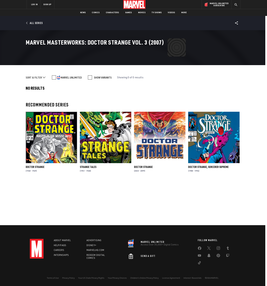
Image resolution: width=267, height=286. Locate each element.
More (184, 12)
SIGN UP (47, 4)
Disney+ (91, 245)
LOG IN (34, 4)
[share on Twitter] (209, 249)
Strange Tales (88, 208)
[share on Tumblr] (227, 249)
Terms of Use (53, 278)
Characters (112, 12)
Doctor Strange (35, 208)
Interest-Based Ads (193, 278)
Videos (171, 12)
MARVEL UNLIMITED (71, 119)
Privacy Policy (68, 278)
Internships (61, 255)
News (83, 12)
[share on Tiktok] (199, 263)
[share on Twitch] (227, 256)
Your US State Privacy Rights (91, 278)
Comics (96, 12)
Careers (59, 250)
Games (128, 12)
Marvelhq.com (95, 250)
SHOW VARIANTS (103, 119)
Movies (141, 12)
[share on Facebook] (199, 249)
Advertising (94, 240)
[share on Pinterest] (218, 256)
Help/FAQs (60, 245)
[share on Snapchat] (209, 256)
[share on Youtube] (199, 256)
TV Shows (157, 12)
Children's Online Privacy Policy (144, 278)
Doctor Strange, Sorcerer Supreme (208, 208)
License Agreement (171, 278)
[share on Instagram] (218, 249)
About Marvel (62, 240)
